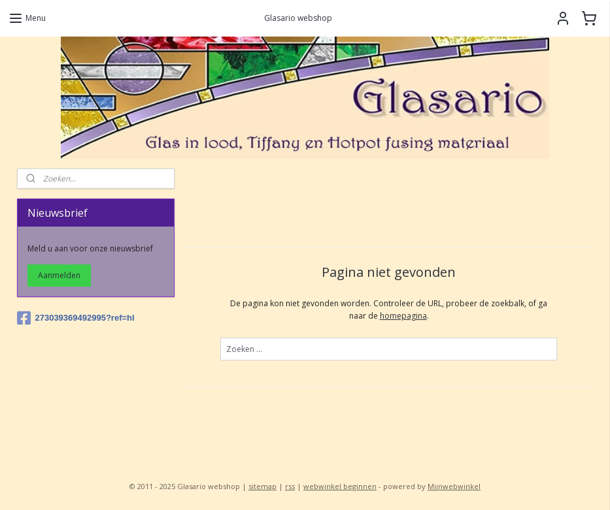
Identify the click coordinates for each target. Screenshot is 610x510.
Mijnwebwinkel (454, 486)
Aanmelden (59, 275)
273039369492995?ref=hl (75, 318)
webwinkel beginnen (340, 486)
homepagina (402, 315)
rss (290, 486)
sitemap (262, 486)
